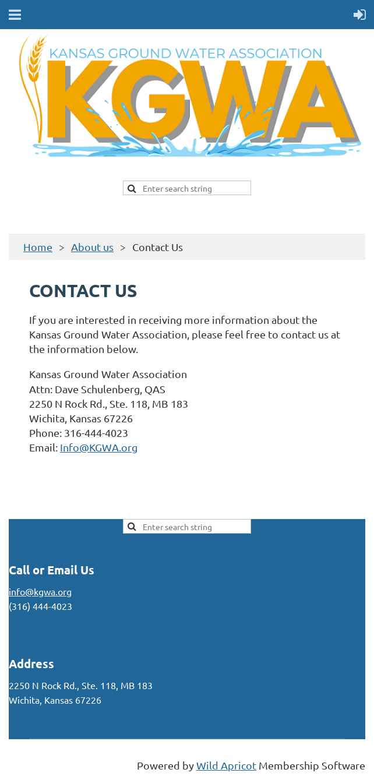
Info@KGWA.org (98, 447)
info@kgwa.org (40, 591)
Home (37, 247)
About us (92, 247)
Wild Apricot (226, 765)
